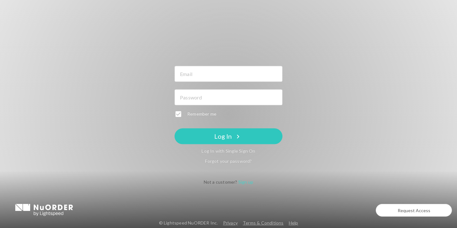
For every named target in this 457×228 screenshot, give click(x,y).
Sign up (245, 182)
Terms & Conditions (263, 222)
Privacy (230, 222)
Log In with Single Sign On (228, 151)
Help (293, 222)
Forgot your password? (228, 161)
